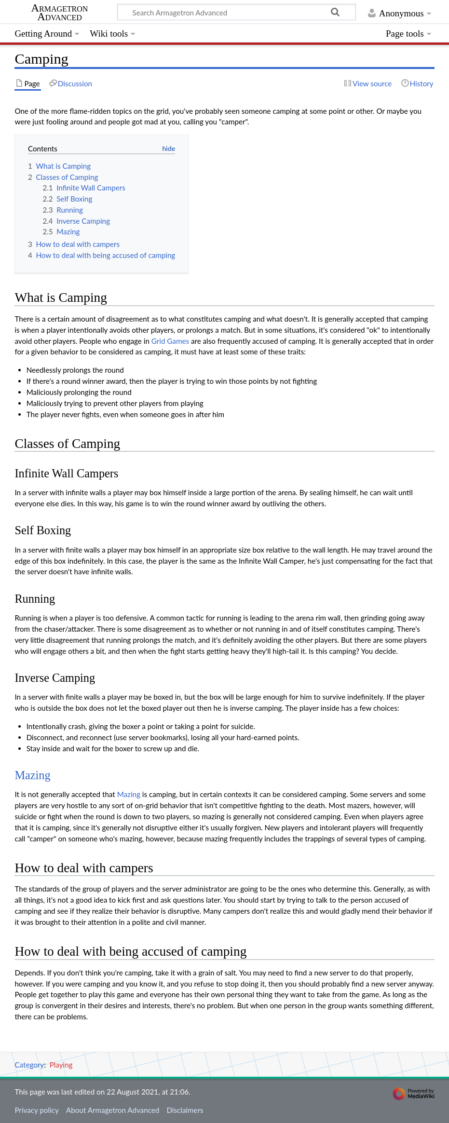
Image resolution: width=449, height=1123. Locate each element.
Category (29, 1064)
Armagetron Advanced (59, 12)
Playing (61, 1064)
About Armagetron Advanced (112, 1110)
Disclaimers (184, 1110)
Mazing (32, 775)
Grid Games (170, 341)
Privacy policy (36, 1110)
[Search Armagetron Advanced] (236, 12)
